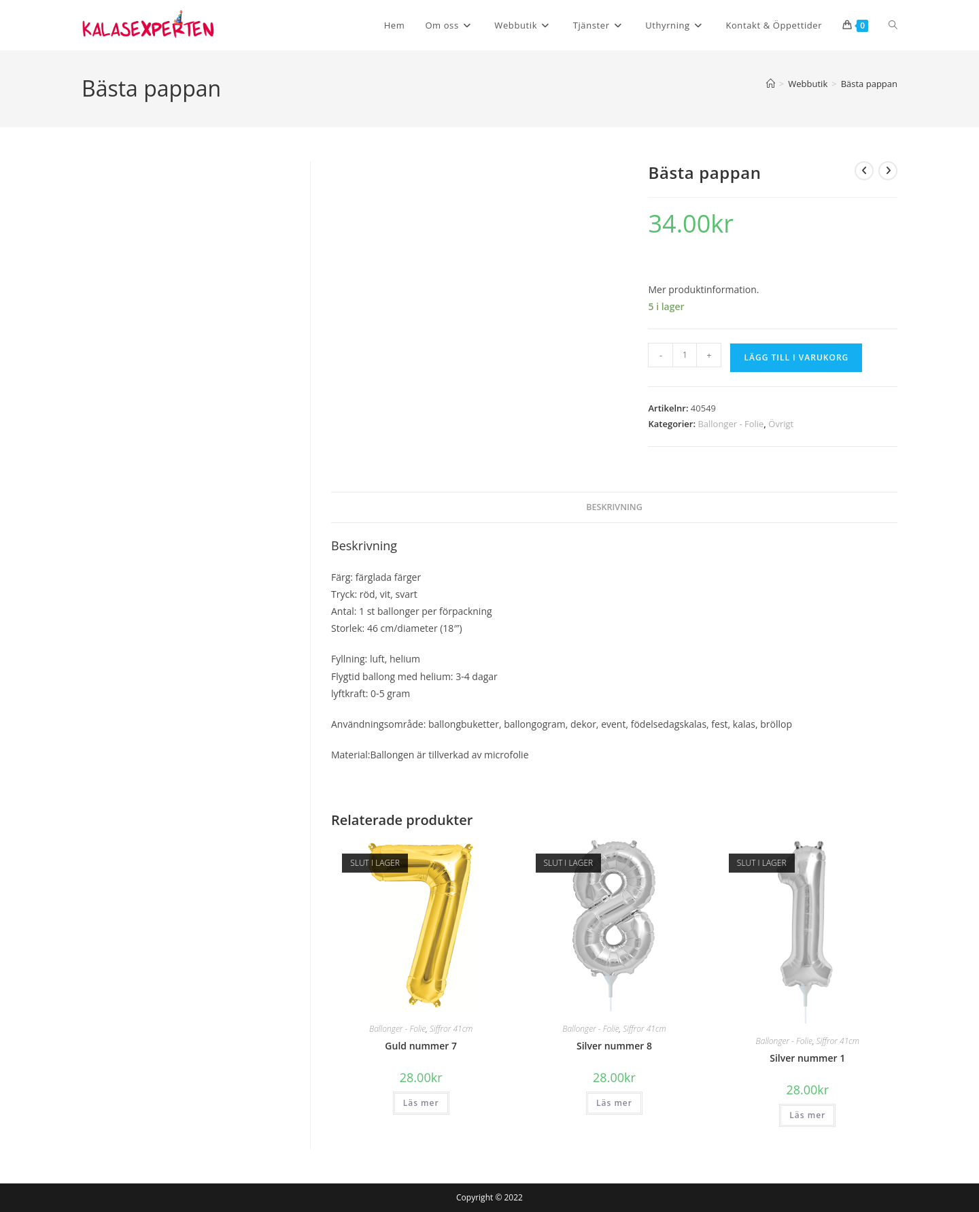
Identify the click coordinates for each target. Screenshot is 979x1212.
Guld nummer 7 (421, 1045)
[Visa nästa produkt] (887, 170)
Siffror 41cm (451, 1028)
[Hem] (770, 84)
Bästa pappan (869, 84)
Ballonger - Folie (730, 424)
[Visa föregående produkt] (864, 170)
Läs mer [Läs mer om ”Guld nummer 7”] (421, 1103)
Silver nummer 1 (807, 1057)
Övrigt (780, 424)
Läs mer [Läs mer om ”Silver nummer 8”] (614, 1103)
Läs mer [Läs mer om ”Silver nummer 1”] (807, 1115)
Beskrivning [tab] (614, 507)
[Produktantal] (684, 355)
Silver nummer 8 (614, 1045)
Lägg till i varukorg (796, 357)
